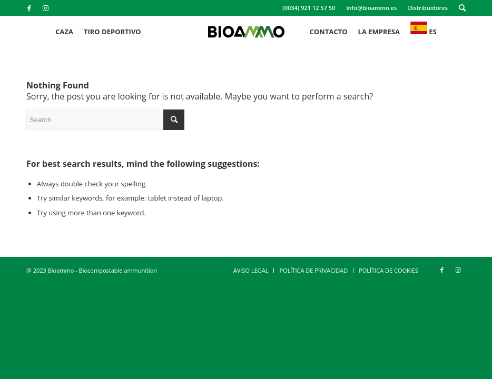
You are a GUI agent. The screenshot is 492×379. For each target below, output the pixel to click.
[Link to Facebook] (29, 8)
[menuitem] (309, 8)
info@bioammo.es (371, 8)
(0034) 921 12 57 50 (308, 8)
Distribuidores (428, 8)
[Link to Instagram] (45, 8)
